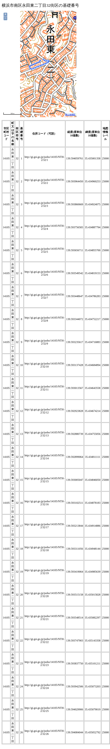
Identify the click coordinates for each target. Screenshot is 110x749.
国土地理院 (70, 114)
